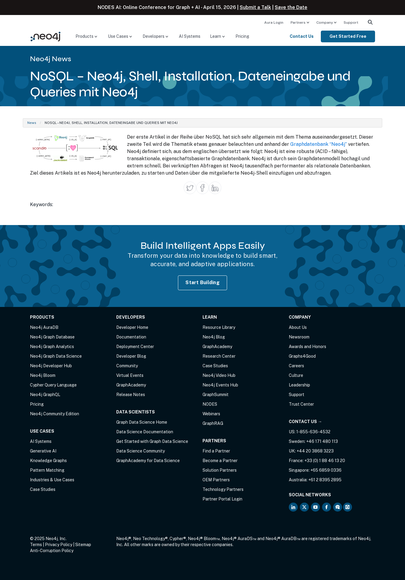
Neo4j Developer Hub (51, 365)
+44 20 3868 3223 (315, 451)
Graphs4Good (302, 356)
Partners (298, 22)
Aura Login (273, 22)
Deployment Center (135, 346)
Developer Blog (131, 356)
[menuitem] (273, 22)
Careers (296, 365)
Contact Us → (305, 421)
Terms (36, 544)
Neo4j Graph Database (52, 337)
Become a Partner (220, 460)
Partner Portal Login (222, 499)
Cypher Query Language (53, 385)
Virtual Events (129, 375)
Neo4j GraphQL (45, 394)
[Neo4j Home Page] (45, 36)
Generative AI (43, 451)
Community (127, 365)
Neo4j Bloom (42, 375)
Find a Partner (216, 451)
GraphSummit (215, 394)
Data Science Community (140, 451)
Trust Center (301, 404)
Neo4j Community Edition (54, 413)
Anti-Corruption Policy (51, 550)
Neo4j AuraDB (44, 327)
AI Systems (189, 36)
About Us (298, 327)
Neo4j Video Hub (218, 375)
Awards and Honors (307, 346)
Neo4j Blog (213, 337)
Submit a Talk (255, 7)
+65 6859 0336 (325, 470)
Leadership (299, 385)
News (31, 123)
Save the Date (291, 7)
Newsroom (299, 337)
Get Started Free (348, 36)
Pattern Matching (47, 470)
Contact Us (302, 36)
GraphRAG (212, 423)
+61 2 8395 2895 (324, 479)
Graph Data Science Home (141, 422)
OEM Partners (216, 479)
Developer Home (132, 327)
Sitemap (83, 544)
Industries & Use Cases (52, 479)
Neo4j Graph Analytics (52, 346)
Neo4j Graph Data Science (56, 356)
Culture (296, 375)
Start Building (202, 282)
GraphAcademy (131, 385)
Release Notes (130, 394)
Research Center (218, 356)
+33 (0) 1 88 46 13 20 (324, 460)
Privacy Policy (58, 544)
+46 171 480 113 (322, 441)
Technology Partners (223, 489)
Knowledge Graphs (48, 460)
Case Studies (42, 489)
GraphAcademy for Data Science (148, 460)
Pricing (242, 36)
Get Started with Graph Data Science (152, 441)
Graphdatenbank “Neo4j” (318, 144)
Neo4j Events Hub (220, 385)
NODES (209, 404)
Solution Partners (219, 470)
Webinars (211, 413)
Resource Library (218, 327)
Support (351, 22)
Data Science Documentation (144, 431)
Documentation (131, 337)
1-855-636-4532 (313, 431)
